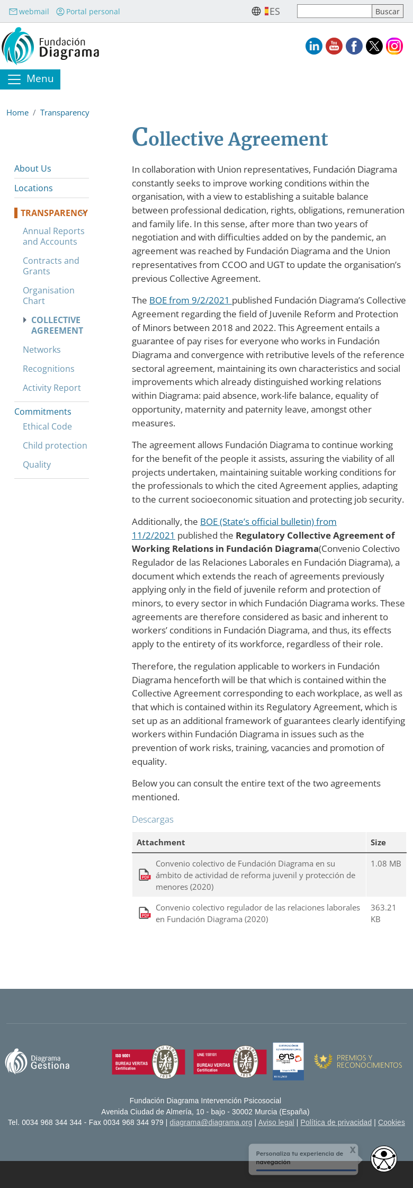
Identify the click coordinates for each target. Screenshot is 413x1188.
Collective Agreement (57, 325)
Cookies (391, 1123)
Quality (37, 464)
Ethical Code (47, 426)
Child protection (55, 445)
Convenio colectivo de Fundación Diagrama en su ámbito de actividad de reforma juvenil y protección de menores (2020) (255, 875)
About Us (32, 168)
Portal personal (88, 11)
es (275, 11)
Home (17, 112)
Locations (33, 188)
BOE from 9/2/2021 (190, 300)
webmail (28, 11)
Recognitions (49, 368)
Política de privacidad (336, 1123)
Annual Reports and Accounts (54, 236)
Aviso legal (276, 1123)
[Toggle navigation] (30, 79)
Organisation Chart (49, 295)
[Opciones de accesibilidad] (384, 1159)
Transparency (64, 112)
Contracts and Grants (51, 266)
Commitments (42, 411)
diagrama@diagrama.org (211, 1123)
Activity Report (52, 388)
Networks (42, 349)
